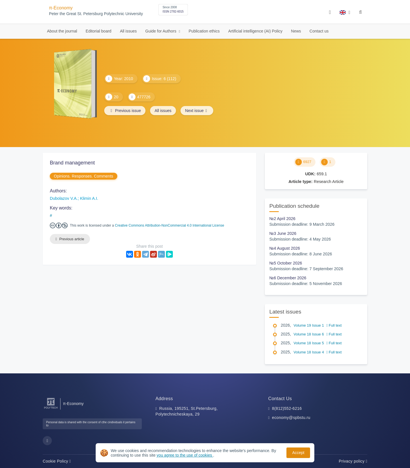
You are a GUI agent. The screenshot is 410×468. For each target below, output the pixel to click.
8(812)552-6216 (287, 408)
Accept (298, 452)
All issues (128, 31)
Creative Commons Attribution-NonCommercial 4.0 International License (169, 225)
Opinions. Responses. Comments (83, 176)
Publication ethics (204, 31)
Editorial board (98, 31)
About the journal (62, 31)
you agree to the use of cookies (185, 455)
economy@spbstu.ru (291, 417)
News (296, 31)
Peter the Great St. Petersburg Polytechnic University (96, 14)
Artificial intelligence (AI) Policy (255, 31)
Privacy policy (353, 461)
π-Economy (61, 7)
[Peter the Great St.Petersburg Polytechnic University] (51, 408)
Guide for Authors (161, 31)
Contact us (319, 31)
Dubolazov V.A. (64, 198)
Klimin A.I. (89, 198)
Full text (334, 325)
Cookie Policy (57, 461)
